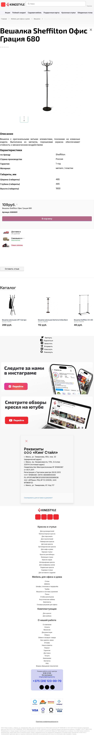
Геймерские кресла (47, 541)
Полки (47, 594)
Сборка (47, 635)
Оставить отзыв (12, 270)
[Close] (27, 443)
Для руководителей (47, 531)
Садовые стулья (47, 570)
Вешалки (37, 19)
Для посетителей (47, 539)
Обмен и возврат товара (47, 637)
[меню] (3, 4)
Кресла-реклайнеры (47, 554)
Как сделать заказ (47, 640)
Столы (47, 581)
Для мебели (47, 616)
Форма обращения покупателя (47, 666)
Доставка (47, 653)
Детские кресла (47, 544)
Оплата (47, 627)
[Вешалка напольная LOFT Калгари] (17, 314)
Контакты (47, 661)
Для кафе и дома (47, 549)
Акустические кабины (47, 599)
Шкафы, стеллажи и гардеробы (47, 586)
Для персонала (47, 536)
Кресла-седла (47, 559)
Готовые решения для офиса (47, 604)
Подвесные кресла (47, 567)
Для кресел (47, 613)
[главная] (15, 4)
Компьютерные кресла (47, 534)
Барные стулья (47, 552)
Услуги (47, 655)
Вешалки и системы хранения (47, 591)
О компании (47, 624)
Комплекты (47, 602)
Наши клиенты (47, 645)
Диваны (47, 584)
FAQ (47, 663)
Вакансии (47, 630)
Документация (47, 632)
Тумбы (47, 589)
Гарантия (47, 650)
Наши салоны (17, 246)
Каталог (12, 289)
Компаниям (47, 658)
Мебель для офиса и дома (20, 19)
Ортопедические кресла (47, 547)
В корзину (47, 220)
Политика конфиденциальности (47, 721)
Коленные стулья (47, 557)
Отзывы (47, 643)
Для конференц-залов (47, 565)
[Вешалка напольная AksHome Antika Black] (53, 314)
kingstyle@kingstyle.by (47, 677)
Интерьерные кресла (47, 562)
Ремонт (47, 648)
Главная (4, 19)
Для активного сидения (47, 572)
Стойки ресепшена (47, 597)
